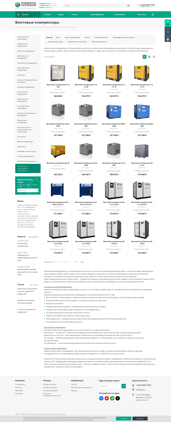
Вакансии (19, 390)
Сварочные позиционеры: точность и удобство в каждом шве (27, 291)
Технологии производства (81, 387)
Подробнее (140, 418)
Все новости (33, 237)
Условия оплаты (49, 384)
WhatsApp (112, 398)
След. (82, 262)
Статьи (74, 384)
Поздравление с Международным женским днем (27, 257)
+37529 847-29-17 (44, 6)
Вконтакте (101, 398)
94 (76, 262)
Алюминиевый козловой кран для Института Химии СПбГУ (27, 272)
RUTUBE (117, 398)
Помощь (47, 380)
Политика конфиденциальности (52, 394)
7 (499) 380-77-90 (44, 4)
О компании (20, 384)
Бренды (74, 390)
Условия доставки (50, 387)
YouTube (107, 398)
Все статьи (34, 285)
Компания (20, 380)
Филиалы (19, 393)
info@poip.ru (48, 8)
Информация (77, 380)
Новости (18, 387)
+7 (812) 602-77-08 (147, 5)
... (72, 262)
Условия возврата (50, 390)
